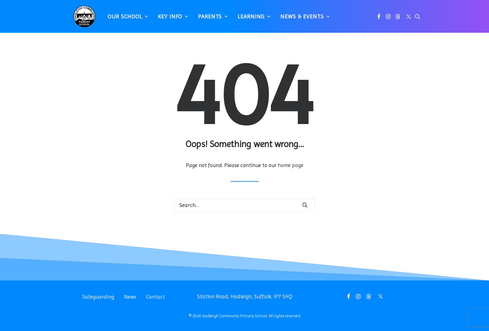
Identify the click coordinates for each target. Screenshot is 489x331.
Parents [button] (210, 19)
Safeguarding (98, 297)
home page (290, 165)
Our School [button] (125, 19)
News (130, 297)
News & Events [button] (302, 19)
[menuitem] (125, 19)
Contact (155, 297)
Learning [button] (251, 19)
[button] (379, 19)
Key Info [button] (170, 19)
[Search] (244, 205)
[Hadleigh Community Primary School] (82, 19)
